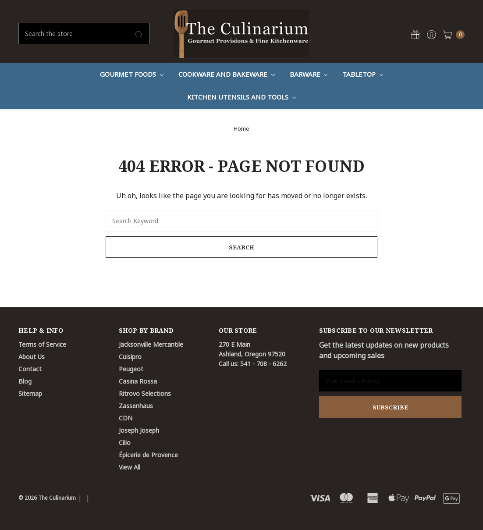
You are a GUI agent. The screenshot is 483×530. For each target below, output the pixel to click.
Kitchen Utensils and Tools (241, 96)
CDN (125, 418)
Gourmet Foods (131, 74)
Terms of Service (42, 344)
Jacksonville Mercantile (151, 344)
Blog (25, 381)
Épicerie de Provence (148, 455)
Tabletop (362, 74)
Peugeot (131, 369)
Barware (309, 74)
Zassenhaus (136, 406)
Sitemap (30, 393)
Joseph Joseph (139, 430)
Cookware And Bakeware (226, 74)
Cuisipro (130, 356)
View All (129, 467)
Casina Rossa (138, 381)
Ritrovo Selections (145, 393)
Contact (30, 369)
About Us (31, 356)
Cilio (125, 442)
